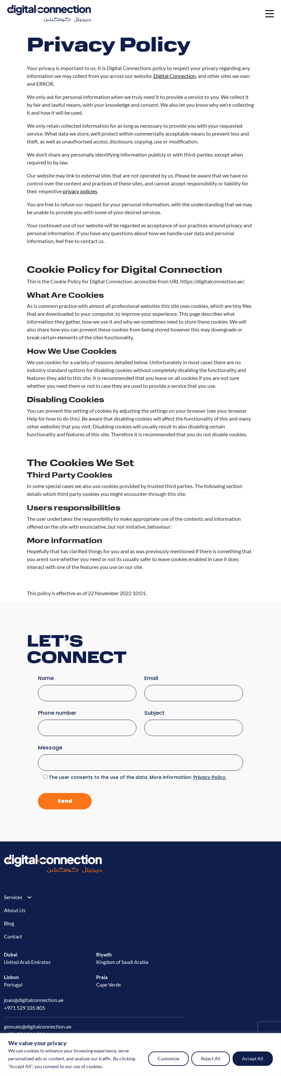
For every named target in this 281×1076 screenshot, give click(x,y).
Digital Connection (174, 76)
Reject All (210, 1058)
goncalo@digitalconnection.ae (37, 1026)
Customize (168, 1058)
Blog (9, 923)
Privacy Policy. (209, 777)
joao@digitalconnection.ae (33, 1000)
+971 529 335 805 (24, 1008)
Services (13, 897)
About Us (15, 910)
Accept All (252, 1058)
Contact (13, 936)
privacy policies (80, 191)
